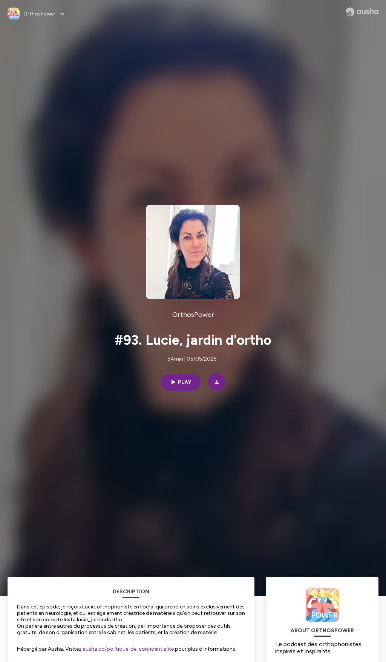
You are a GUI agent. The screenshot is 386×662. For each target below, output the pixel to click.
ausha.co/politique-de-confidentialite (128, 649)
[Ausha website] (362, 12)
